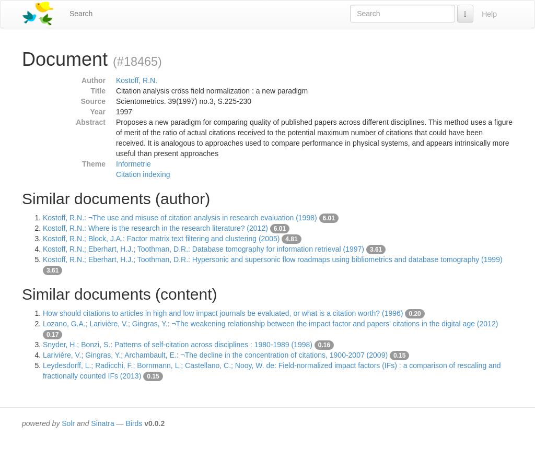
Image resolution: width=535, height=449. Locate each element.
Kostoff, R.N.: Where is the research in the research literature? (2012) (155, 228)
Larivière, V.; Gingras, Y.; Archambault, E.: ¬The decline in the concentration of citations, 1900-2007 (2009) (215, 355)
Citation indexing (143, 174)
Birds (133, 423)
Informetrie (133, 164)
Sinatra (102, 423)
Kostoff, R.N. (136, 80)
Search (80, 13)
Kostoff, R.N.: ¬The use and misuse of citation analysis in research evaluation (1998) (180, 218)
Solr (68, 423)
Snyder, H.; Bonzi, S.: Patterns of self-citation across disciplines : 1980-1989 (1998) (177, 344)
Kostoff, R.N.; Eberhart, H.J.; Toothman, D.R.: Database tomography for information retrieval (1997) (203, 249)
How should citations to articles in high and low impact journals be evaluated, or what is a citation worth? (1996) (223, 313)
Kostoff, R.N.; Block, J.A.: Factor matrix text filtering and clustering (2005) (161, 238)
